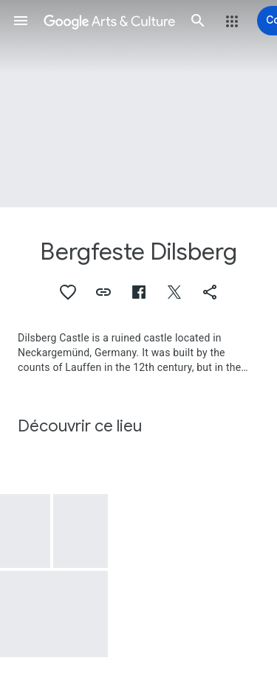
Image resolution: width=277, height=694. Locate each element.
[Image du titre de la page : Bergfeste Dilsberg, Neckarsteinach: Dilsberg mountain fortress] (138, 103)
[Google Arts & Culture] (109, 20)
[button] (20, 20)
